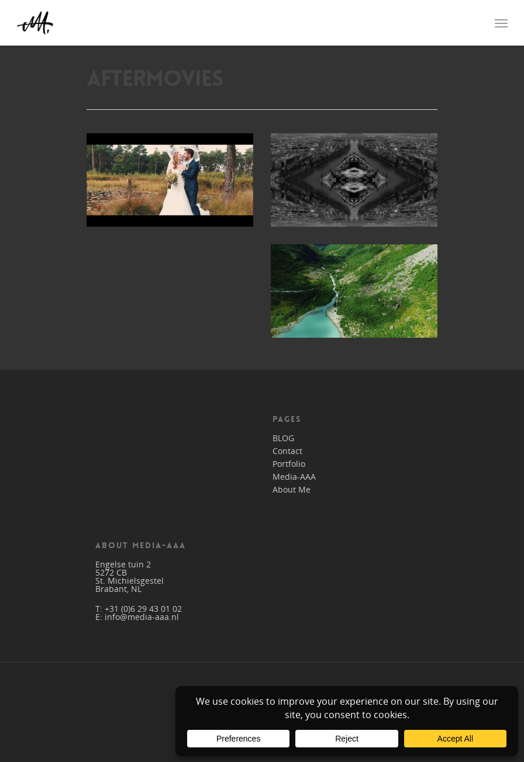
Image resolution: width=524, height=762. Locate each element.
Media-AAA (294, 477)
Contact (287, 451)
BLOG (283, 438)
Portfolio (289, 464)
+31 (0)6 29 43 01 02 (143, 608)
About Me (292, 490)
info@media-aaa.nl (142, 616)
